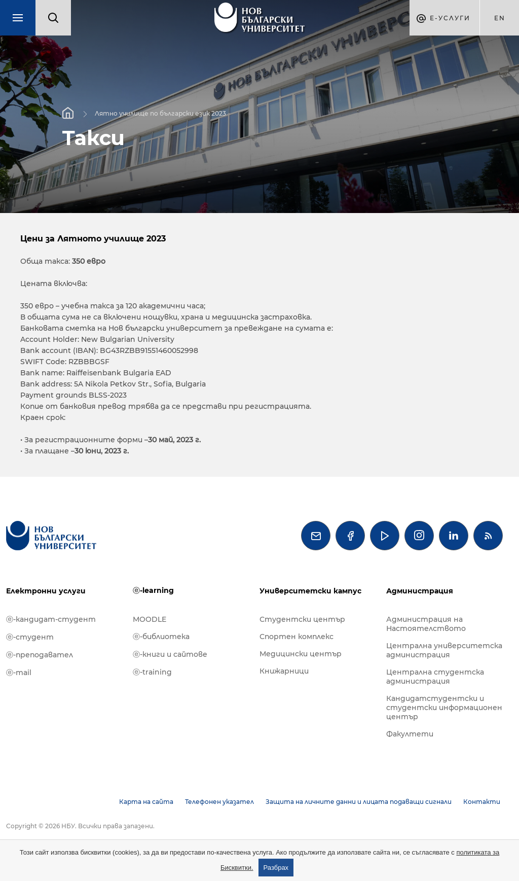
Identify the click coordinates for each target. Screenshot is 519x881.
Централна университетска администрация (444, 650)
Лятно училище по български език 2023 (160, 113)
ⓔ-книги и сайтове (170, 654)
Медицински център (301, 653)
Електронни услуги (46, 590)
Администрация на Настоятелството (426, 624)
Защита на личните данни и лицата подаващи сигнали (359, 801)
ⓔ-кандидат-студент (51, 619)
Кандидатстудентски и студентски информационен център (444, 707)
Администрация (419, 590)
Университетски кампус (310, 590)
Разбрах (276, 867)
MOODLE (149, 619)
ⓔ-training (152, 672)
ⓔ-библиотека (161, 636)
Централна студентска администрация (435, 676)
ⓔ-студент (30, 637)
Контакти (481, 801)
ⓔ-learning (153, 590)
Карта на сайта (146, 801)
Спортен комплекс (296, 636)
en (499, 18)
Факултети (409, 733)
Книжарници (284, 671)
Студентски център (302, 619)
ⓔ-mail (18, 672)
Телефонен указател (219, 801)
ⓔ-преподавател (39, 654)
